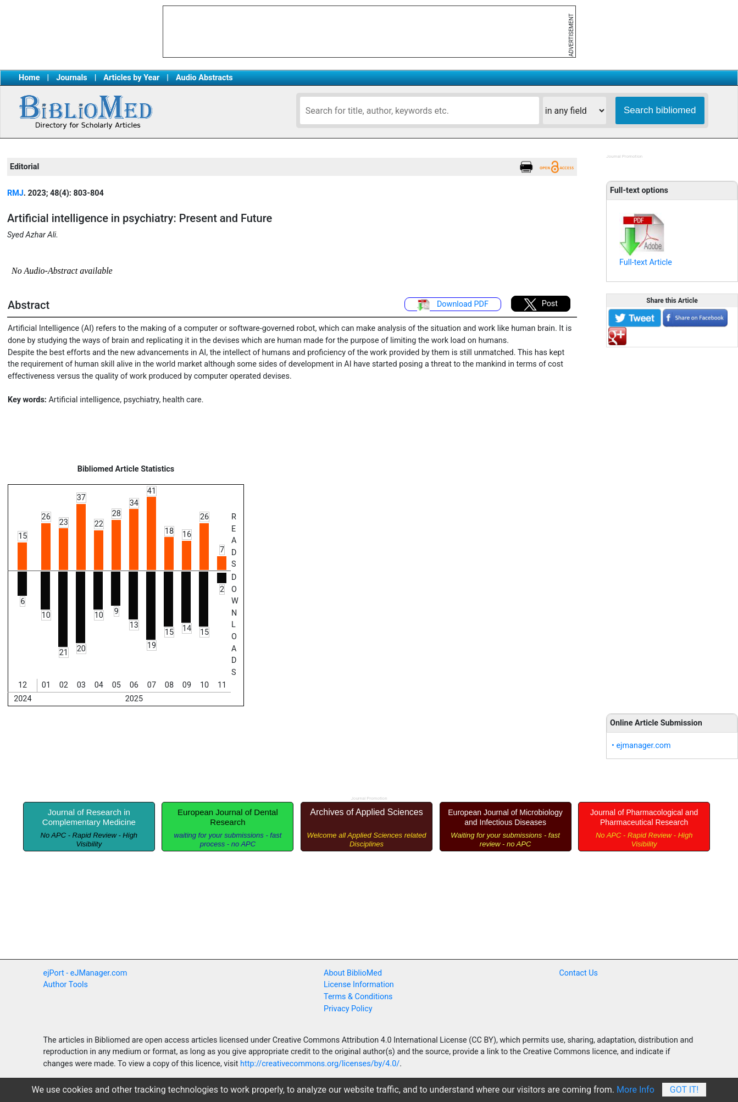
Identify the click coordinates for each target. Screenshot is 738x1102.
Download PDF (453, 305)
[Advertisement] (672, 524)
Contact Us (578, 973)
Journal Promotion (624, 156)
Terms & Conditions (358, 996)
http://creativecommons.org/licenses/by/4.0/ (319, 1063)
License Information (359, 984)
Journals (71, 77)
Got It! (684, 1089)
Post (541, 304)
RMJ (15, 193)
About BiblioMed (353, 973)
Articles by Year (131, 77)
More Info (635, 1089)
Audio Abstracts (204, 77)
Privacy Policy (348, 1009)
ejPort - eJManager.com (85, 973)
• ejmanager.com (641, 745)
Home (29, 77)
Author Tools (65, 984)
